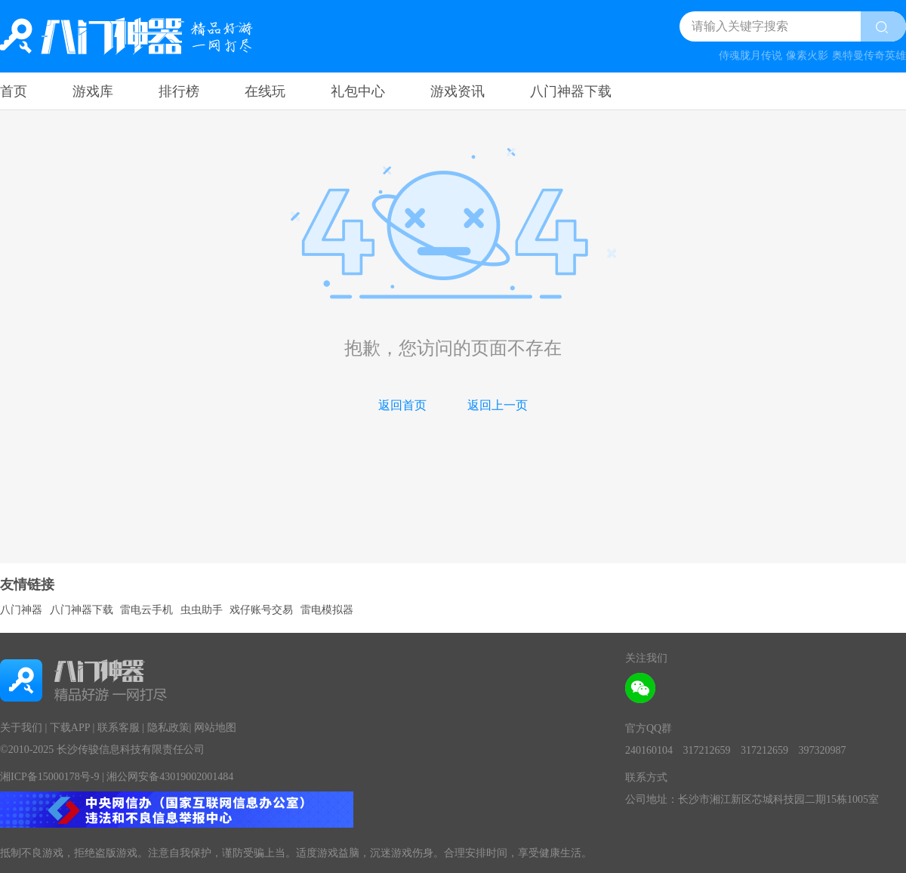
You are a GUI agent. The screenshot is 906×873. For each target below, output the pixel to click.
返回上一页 (497, 405)
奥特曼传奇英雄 (869, 55)
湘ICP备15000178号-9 (49, 776)
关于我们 (21, 727)
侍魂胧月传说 (750, 55)
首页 (13, 91)
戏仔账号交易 (261, 609)
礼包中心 (358, 91)
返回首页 (402, 405)
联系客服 (118, 727)
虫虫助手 (201, 609)
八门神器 (21, 609)
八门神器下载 (571, 91)
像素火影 (807, 55)
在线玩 (265, 91)
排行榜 (179, 91)
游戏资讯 (457, 91)
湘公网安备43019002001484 (169, 776)
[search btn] (883, 26)
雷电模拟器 (326, 609)
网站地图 (215, 727)
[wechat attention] (640, 688)
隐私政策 (168, 727)
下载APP (70, 727)
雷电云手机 (146, 609)
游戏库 (92, 91)
